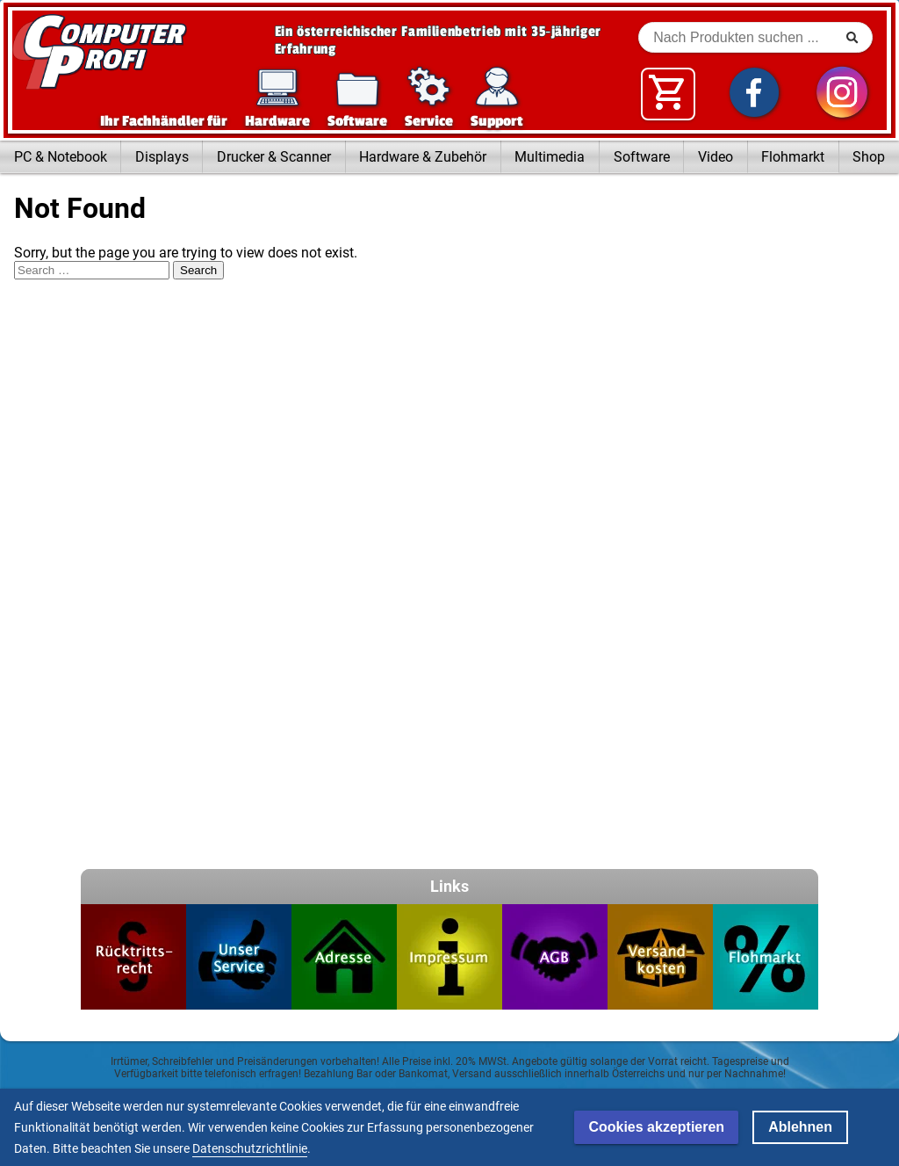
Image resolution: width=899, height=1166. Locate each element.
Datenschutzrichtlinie (249, 1148)
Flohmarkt (792, 156)
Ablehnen (800, 1126)
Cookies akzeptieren (656, 1126)
